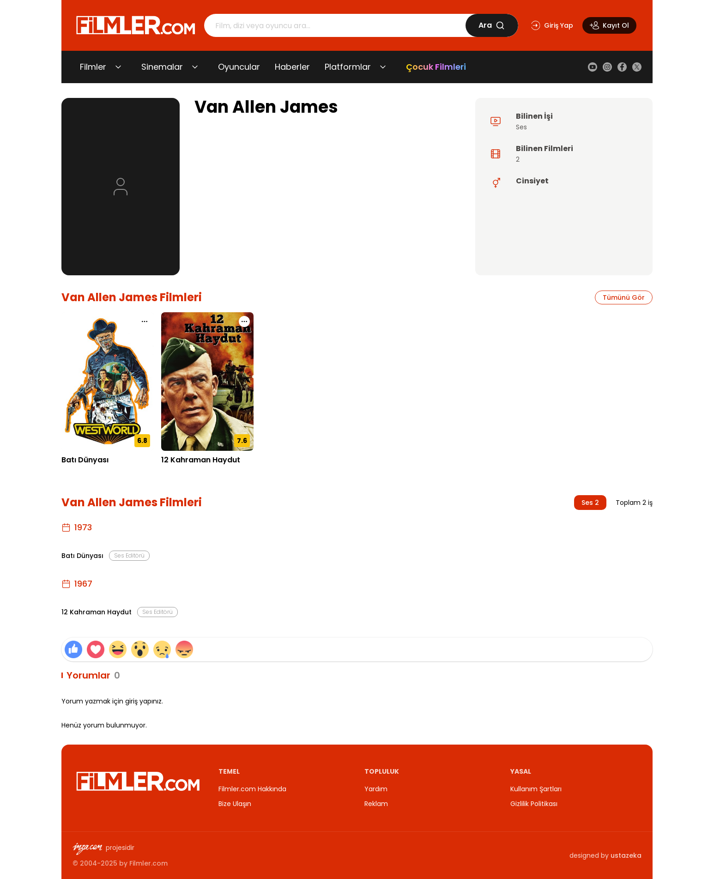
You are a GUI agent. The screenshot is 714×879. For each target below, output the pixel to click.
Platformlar (348, 67)
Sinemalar (162, 67)
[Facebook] (622, 67)
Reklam (376, 803)
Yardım (375, 789)
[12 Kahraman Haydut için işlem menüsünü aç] (244, 321)
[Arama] (335, 25)
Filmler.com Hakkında (252, 789)
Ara (491, 25)
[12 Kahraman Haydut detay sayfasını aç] (207, 381)
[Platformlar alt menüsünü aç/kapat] (383, 67)
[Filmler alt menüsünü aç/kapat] (118, 67)
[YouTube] (592, 67)
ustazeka (626, 855)
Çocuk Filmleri (436, 67)
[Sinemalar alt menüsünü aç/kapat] (195, 67)
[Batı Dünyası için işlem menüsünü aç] (144, 321)
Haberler (292, 67)
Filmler (93, 67)
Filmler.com (148, 863)
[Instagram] (607, 67)
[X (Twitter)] (636, 67)
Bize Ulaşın (234, 803)
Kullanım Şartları (536, 789)
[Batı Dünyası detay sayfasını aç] (107, 381)
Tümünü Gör (624, 297)
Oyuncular (239, 67)
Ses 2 (590, 502)
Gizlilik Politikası (533, 803)
